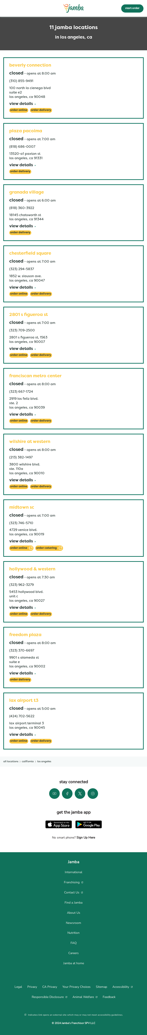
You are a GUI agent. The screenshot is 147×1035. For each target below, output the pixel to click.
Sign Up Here (85, 837)
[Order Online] (18, 110)
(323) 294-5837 (21, 269)
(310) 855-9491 (21, 81)
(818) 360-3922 (21, 208)
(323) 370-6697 (21, 650)
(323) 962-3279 (21, 585)
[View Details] (22, 104)
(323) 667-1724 (21, 391)
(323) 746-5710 (21, 523)
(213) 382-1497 (21, 457)
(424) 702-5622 (21, 716)
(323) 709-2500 (22, 330)
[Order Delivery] (41, 110)
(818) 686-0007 (22, 146)
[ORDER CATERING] (49, 548)
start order (132, 8)
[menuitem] (73, 872)
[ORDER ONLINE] (21, 548)
